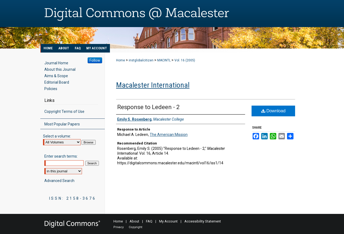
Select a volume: (57, 136)
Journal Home (56, 63)
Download (273, 111)
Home (120, 60)
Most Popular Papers (62, 124)
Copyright (135, 227)
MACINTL (164, 60)
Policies (50, 89)
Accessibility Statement (202, 221)
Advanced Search (59, 181)
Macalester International (152, 85)
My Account (168, 221)
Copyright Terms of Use (64, 111)
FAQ (149, 221)
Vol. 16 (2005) (184, 60)
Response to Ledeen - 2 (148, 107)
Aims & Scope (56, 76)
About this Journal (60, 69)
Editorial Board (56, 82)
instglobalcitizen (141, 60)
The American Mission (169, 134)
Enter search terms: (61, 156)
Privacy (118, 227)
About (134, 221)
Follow (94, 60)
